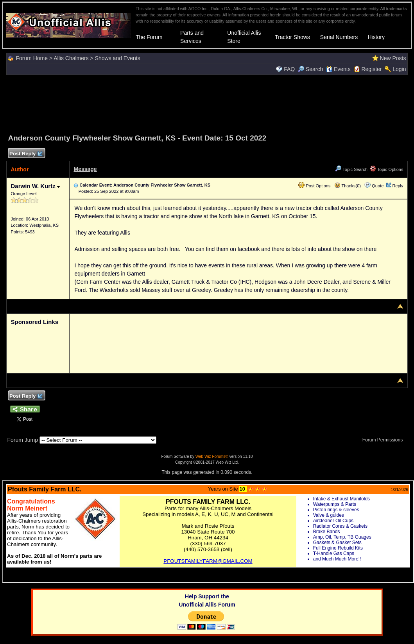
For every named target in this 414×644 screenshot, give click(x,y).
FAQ (289, 69)
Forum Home (32, 58)
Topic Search (351, 169)
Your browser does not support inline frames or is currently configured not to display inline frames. (208, 531)
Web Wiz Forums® (211, 456)
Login (399, 69)
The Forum (149, 37)
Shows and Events (117, 58)
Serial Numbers (339, 37)
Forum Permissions (384, 440)
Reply (397, 185)
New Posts (393, 58)
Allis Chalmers (71, 58)
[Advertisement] (207, 103)
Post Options (314, 185)
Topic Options (386, 169)
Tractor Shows (292, 37)
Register (371, 69)
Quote (378, 185)
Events (338, 69)
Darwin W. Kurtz (35, 186)
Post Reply (25, 154)
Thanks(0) (347, 185)
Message (85, 169)
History (376, 37)
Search (310, 69)
